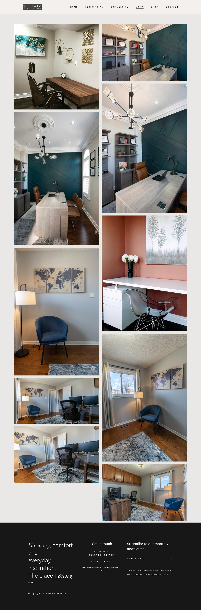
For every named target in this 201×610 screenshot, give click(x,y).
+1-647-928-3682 (102, 561)
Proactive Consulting (56, 593)
